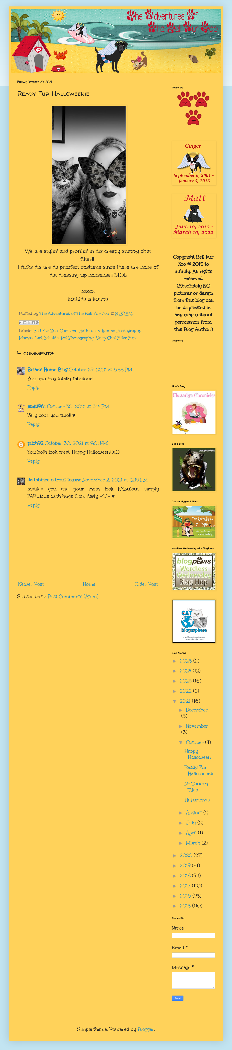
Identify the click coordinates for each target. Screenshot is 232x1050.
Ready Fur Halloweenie (199, 770)
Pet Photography (77, 338)
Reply (33, 387)
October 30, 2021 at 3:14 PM (78, 406)
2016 (186, 896)
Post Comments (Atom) (73, 596)
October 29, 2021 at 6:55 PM (100, 369)
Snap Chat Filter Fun (116, 338)
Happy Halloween (198, 754)
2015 (186, 906)
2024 (186, 671)
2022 (186, 691)
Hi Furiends (197, 800)
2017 (186, 886)
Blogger (146, 1029)
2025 (186, 661)
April (192, 833)
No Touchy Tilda (196, 787)
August (194, 812)
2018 (186, 875)
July (191, 823)
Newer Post (31, 584)
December (197, 710)
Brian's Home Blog (47, 369)
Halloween (89, 330)
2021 (186, 701)
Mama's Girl (30, 338)
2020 (187, 855)
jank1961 (36, 406)
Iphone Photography (122, 330)
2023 (186, 681)
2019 (186, 865)
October (195, 742)
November (197, 726)
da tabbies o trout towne (54, 480)
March (194, 843)
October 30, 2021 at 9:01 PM (76, 443)
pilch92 (35, 443)
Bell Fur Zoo (46, 330)
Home (89, 584)
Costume (68, 330)
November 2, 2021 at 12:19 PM (115, 480)
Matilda (51, 338)
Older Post (146, 584)
